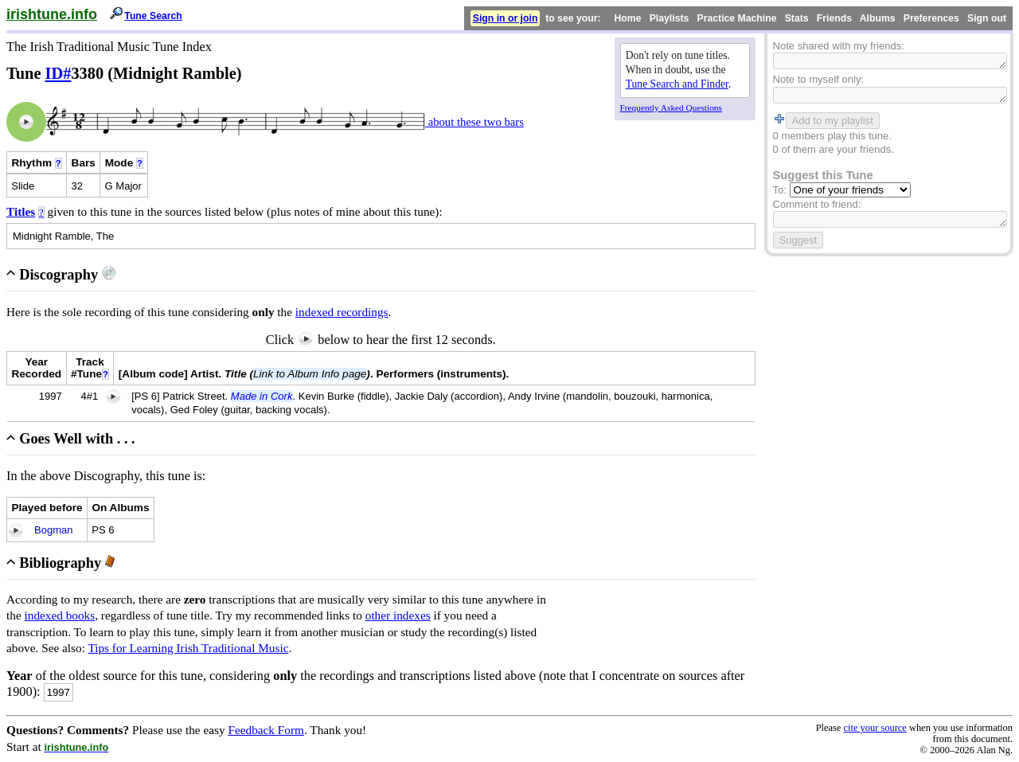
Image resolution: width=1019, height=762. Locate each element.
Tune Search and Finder (677, 84)
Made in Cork (262, 396)
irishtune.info (51, 14)
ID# (58, 73)
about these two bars (474, 121)
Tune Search (153, 15)
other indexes (398, 615)
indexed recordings (341, 311)
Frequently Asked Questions (671, 107)
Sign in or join (505, 18)
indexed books (60, 615)
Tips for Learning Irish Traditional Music (188, 648)
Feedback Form (266, 730)
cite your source (874, 727)
